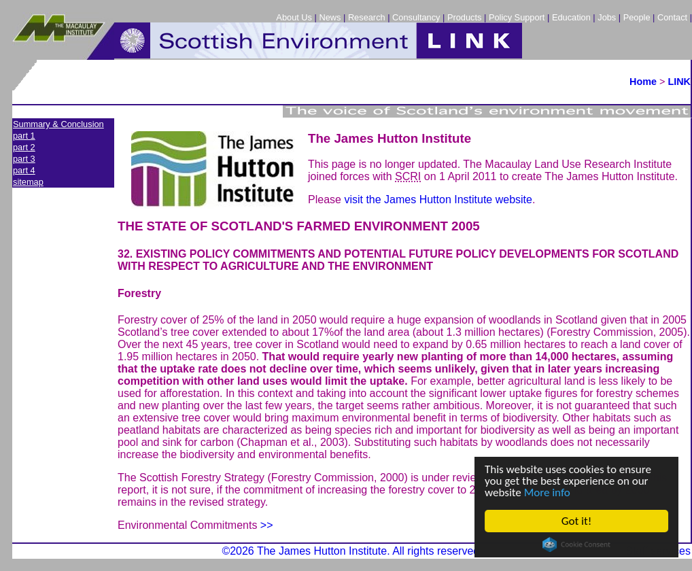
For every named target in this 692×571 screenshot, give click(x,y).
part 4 (24, 170)
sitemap (28, 182)
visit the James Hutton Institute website (438, 199)
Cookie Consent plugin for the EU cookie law (576, 544)
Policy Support (517, 17)
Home (643, 81)
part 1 (24, 136)
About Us (294, 17)
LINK (679, 81)
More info (547, 492)
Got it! (576, 521)
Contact (672, 17)
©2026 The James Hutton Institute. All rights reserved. (352, 551)
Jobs (607, 17)
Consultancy (416, 17)
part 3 (24, 159)
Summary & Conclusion (58, 124)
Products (464, 17)
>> (266, 525)
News (330, 17)
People (637, 17)
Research (366, 17)
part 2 (24, 147)
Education (571, 17)
